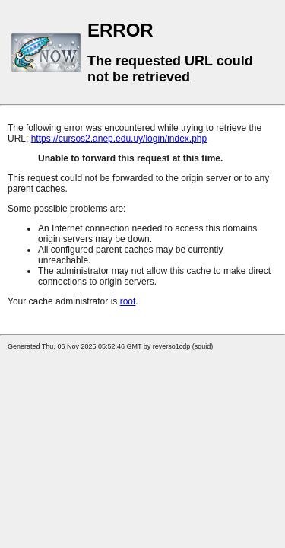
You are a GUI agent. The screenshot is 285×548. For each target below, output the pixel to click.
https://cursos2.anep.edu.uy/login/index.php (119, 138)
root (128, 301)
